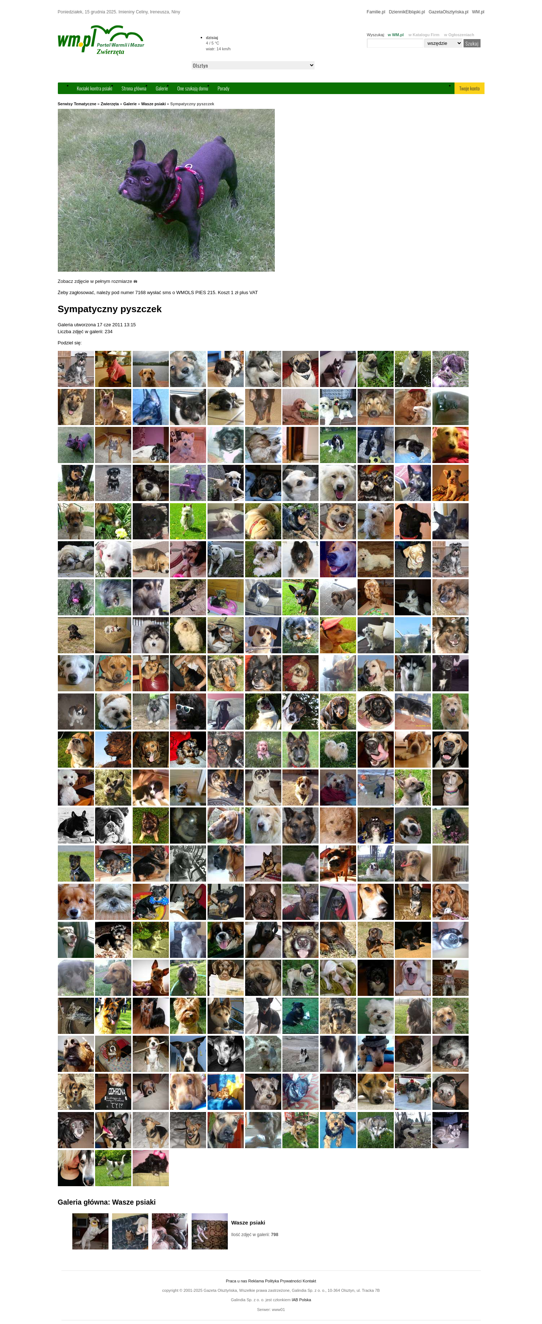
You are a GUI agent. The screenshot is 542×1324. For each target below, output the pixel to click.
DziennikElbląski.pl (407, 11)
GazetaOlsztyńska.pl (448, 11)
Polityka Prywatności (283, 1281)
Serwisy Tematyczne (77, 104)
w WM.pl (396, 35)
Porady (224, 88)
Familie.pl (376, 11)
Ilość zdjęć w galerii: (254, 1234)
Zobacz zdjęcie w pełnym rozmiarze (98, 281)
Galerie (162, 88)
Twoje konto (469, 88)
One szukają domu (192, 88)
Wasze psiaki (153, 104)
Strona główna (133, 88)
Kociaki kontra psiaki (94, 88)
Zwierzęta (110, 104)
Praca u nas (236, 1281)
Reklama (256, 1281)
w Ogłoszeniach (459, 35)
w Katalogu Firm (424, 35)
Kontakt (309, 1281)
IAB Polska (301, 1300)
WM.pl (478, 11)
